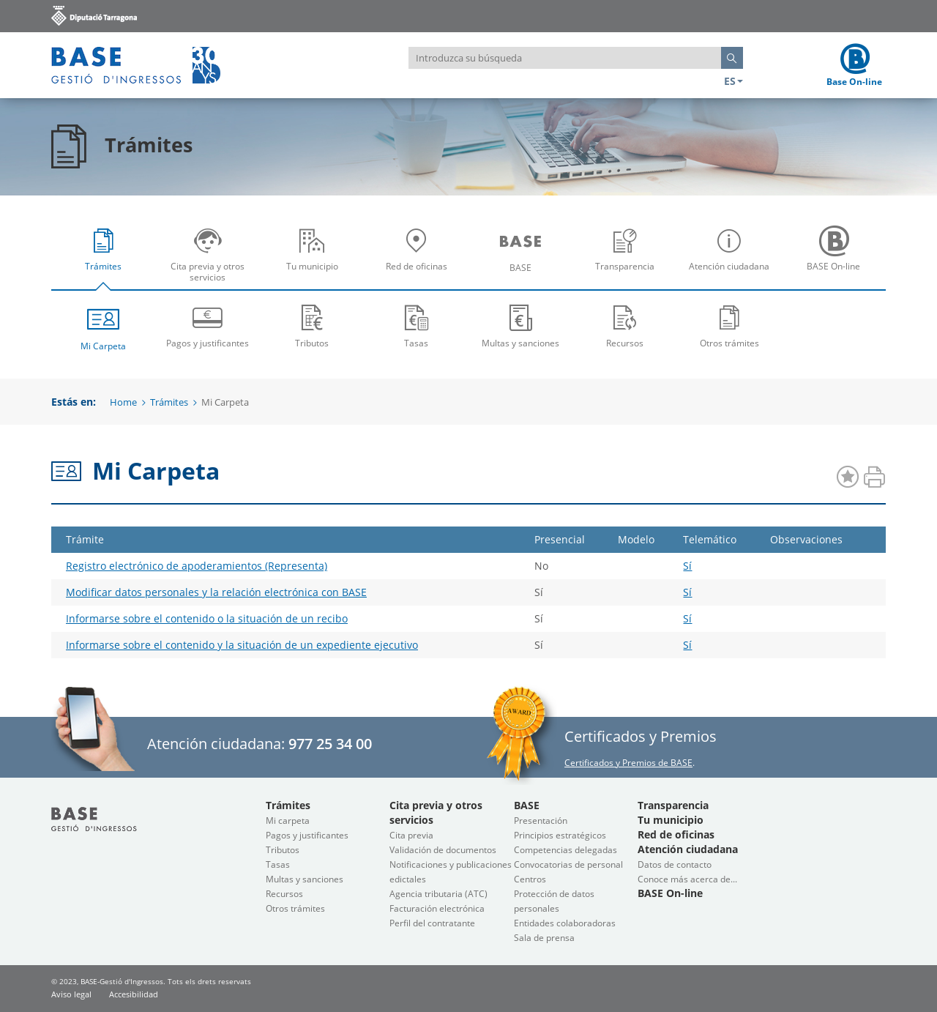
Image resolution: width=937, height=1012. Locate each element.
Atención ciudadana (733, 259)
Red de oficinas (420, 259)
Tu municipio (315, 259)
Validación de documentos (442, 850)
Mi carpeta (288, 820)
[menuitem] (103, 254)
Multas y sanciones (520, 325)
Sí (687, 566)
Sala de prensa (544, 937)
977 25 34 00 (330, 744)
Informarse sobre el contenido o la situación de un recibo (207, 618)
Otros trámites (729, 325)
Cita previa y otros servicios (212, 259)
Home (123, 402)
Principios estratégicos (560, 835)
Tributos (312, 325)
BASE (524, 259)
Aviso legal (71, 994)
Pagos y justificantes (208, 325)
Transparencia (629, 259)
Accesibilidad (133, 994)
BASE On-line (837, 259)
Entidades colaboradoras (565, 923)
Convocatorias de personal (568, 864)
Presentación (540, 820)
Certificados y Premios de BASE (628, 762)
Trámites (107, 259)
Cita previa (411, 835)
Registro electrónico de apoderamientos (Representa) (196, 566)
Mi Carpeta (103, 327)
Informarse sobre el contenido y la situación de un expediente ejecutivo (242, 645)
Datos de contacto (675, 864)
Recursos (625, 325)
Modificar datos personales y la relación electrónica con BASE (216, 592)
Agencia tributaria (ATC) (438, 894)
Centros (530, 879)
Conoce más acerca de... (687, 879)
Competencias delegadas (565, 850)
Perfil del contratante (432, 923)
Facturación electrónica (437, 908)
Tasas (417, 325)
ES (733, 81)
